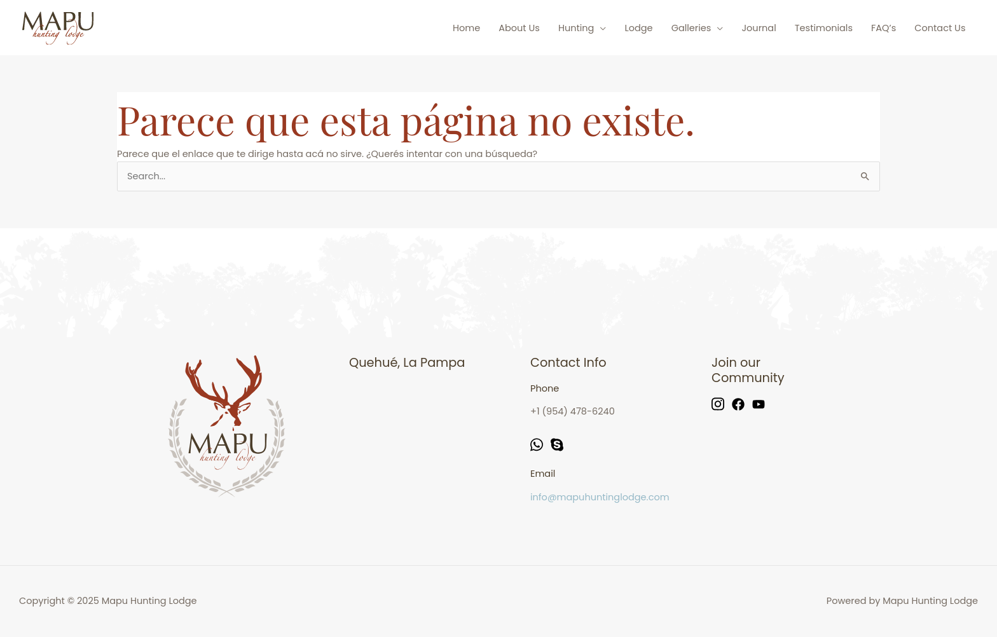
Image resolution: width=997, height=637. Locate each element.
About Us (519, 28)
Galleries (691, 28)
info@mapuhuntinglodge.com (600, 497)
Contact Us (939, 28)
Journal (758, 28)
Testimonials (824, 28)
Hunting (576, 28)
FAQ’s (883, 28)
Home (466, 28)
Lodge (638, 28)
